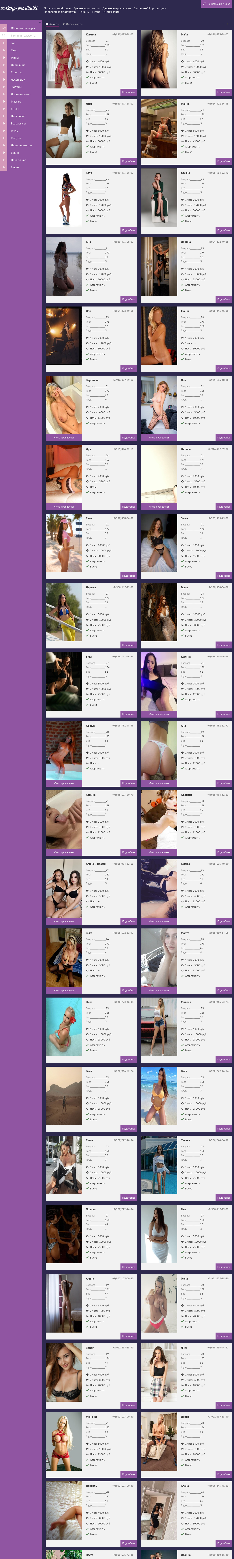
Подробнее (128, 92)
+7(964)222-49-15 (218, 241)
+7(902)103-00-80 (122, 1278)
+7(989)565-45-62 (218, 518)
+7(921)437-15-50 (218, 1278)
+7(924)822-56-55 (218, 103)
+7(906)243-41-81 (218, 311)
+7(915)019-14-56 (218, 932)
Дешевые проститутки (117, 8)
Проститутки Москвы (57, 8)
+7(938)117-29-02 (123, 587)
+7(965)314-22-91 (218, 172)
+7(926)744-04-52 (218, 1140)
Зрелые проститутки (87, 8)
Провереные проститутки (60, 12)
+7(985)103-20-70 (122, 794)
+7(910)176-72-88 (122, 1554)
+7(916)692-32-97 (218, 725)
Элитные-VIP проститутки (150, 8)
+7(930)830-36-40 (218, 1554)
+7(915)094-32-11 (122, 449)
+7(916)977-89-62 (123, 380)
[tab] (52, 24)
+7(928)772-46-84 (122, 656)
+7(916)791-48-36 (122, 725)
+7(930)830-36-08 (122, 518)
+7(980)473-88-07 (122, 34)
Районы (84, 12)
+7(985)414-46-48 (218, 656)
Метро (96, 12)
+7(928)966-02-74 (218, 1002)
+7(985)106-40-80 (218, 380)
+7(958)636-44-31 (218, 1347)
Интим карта (111, 12)
